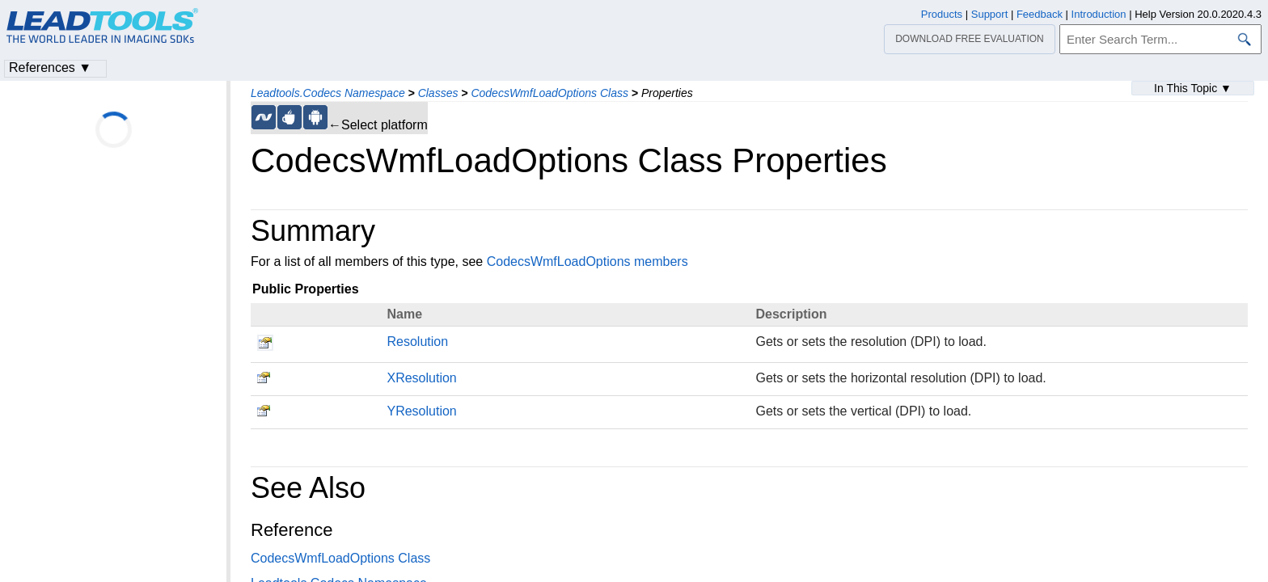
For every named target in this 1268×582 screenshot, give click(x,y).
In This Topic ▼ (1193, 88)
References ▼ (50, 67)
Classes (438, 92)
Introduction (1098, 14)
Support (989, 14)
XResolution (421, 378)
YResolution (421, 411)
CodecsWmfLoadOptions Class (549, 92)
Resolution (417, 341)
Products (941, 14)
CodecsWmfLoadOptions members (587, 261)
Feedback (1040, 14)
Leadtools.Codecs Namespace (328, 92)
